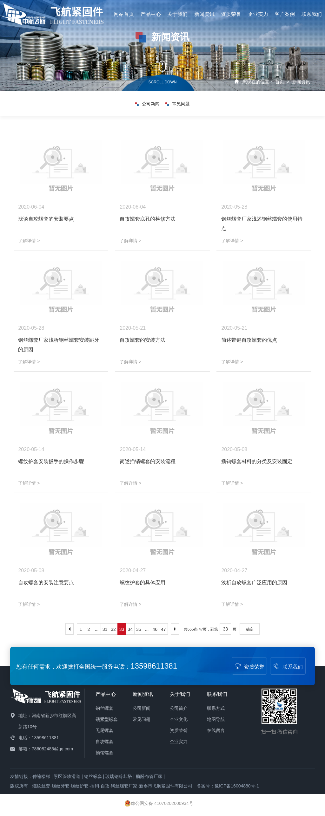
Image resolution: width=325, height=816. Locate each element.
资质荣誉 (231, 14)
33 (121, 629)
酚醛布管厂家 (149, 776)
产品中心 (151, 14)
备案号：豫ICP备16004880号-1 (228, 785)
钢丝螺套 (104, 708)
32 (113, 629)
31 (105, 629)
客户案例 (285, 14)
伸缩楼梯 (41, 776)
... (97, 629)
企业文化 (179, 719)
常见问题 (177, 103)
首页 (279, 81)
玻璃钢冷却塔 (118, 776)
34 (130, 629)
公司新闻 (147, 103)
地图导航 (216, 719)
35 (138, 629)
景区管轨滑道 (67, 776)
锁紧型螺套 (107, 719)
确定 (250, 629)
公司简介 (179, 708)
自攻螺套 (104, 741)
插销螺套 (104, 752)
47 (163, 629)
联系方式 (216, 708)
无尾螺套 (104, 730)
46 (155, 629)
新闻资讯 (204, 14)
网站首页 (124, 14)
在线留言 (216, 730)
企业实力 (258, 14)
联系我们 (312, 14)
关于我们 (177, 14)
